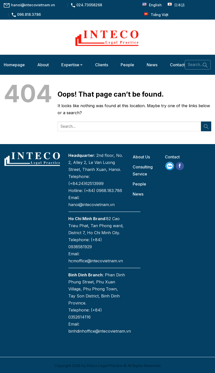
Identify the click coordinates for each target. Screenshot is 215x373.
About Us (141, 156)
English (151, 5)
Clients (101, 64)
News (152, 64)
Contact (177, 64)
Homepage (14, 64)
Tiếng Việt (155, 14)
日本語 (175, 5)
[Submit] (205, 65)
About (43, 64)
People (127, 64)
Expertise (72, 64)
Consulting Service (143, 170)
